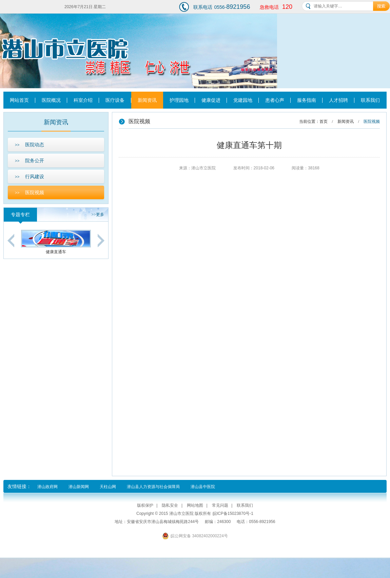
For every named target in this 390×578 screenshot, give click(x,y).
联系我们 (370, 100)
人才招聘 (338, 100)
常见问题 (220, 505)
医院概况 (51, 100)
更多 (97, 214)
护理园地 (179, 100)
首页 (323, 121)
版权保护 (145, 505)
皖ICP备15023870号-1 (233, 513)
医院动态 (29, 144)
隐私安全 (170, 505)
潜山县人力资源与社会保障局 (153, 486)
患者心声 (274, 100)
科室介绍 (83, 100)
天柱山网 (108, 486)
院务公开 (29, 160)
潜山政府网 (47, 486)
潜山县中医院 (203, 486)
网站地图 (195, 505)
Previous (10, 240)
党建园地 (242, 100)
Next (101, 240)
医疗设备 (114, 100)
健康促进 (210, 100)
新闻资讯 (147, 100)
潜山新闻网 (79, 486)
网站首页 (19, 100)
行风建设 (29, 176)
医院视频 (29, 192)
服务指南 (306, 100)
